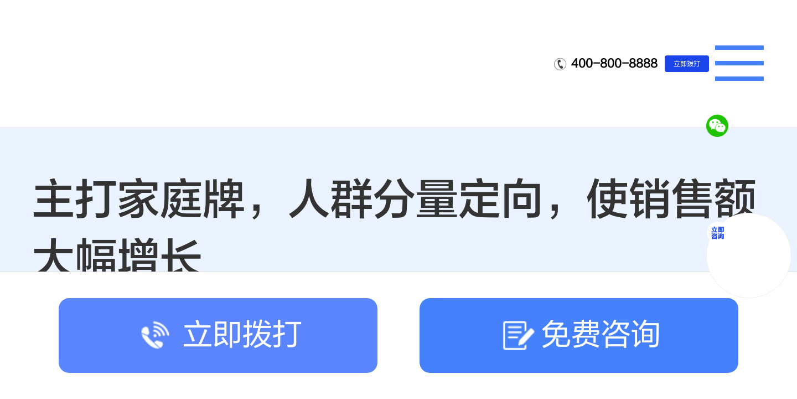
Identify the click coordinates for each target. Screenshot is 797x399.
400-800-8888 (614, 63)
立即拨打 (687, 64)
